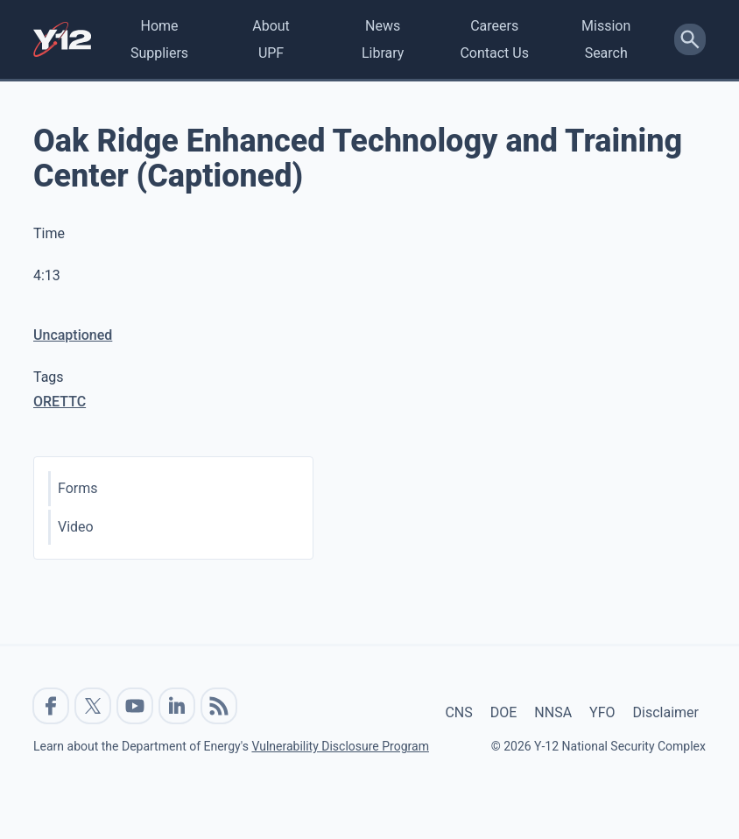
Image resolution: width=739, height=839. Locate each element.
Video (76, 526)
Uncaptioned (72, 335)
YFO (602, 712)
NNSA (553, 712)
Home (159, 26)
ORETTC (59, 401)
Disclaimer (666, 712)
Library (383, 53)
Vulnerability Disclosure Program (339, 746)
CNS (458, 712)
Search (606, 53)
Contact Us (494, 53)
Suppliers (159, 53)
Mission (605, 26)
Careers (494, 26)
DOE (503, 712)
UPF (271, 53)
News (382, 26)
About (271, 26)
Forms (78, 488)
